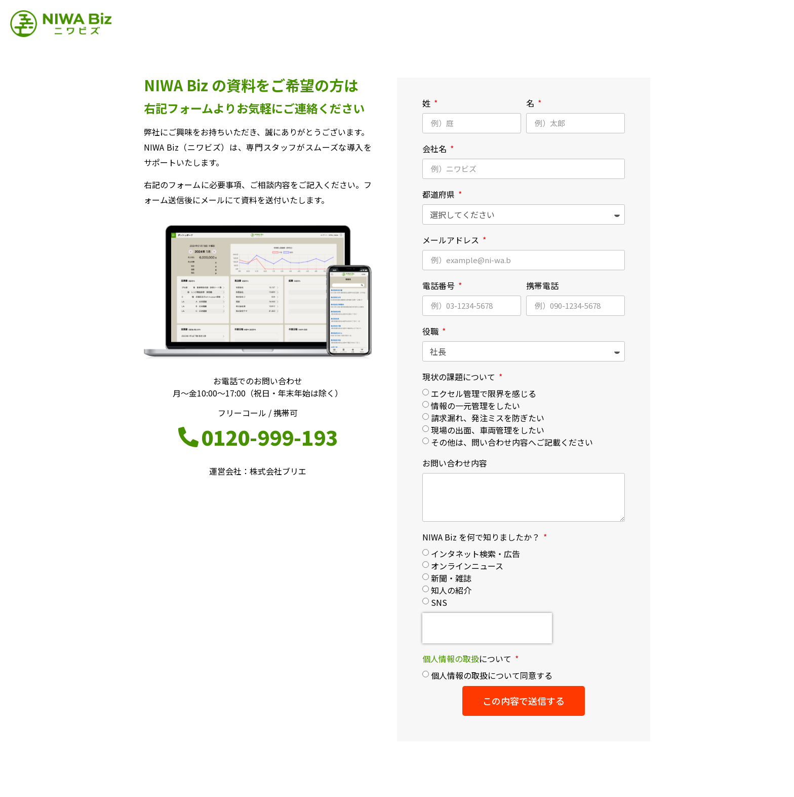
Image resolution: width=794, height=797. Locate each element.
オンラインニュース (467, 566)
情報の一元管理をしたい (475, 406)
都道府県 (439, 194)
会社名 (435, 148)
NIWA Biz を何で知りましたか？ (482, 537)
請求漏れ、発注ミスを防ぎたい (487, 418)
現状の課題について (459, 377)
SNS (439, 602)
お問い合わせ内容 (454, 463)
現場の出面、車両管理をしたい (487, 430)
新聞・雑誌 (451, 578)
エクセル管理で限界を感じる (483, 393)
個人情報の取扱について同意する (491, 675)
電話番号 (439, 285)
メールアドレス (451, 240)
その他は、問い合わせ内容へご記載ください (512, 442)
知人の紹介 (451, 590)
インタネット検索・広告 (475, 554)
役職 (431, 331)
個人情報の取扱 (450, 659)
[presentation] (487, 628)
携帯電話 (542, 285)
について (467, 659)
